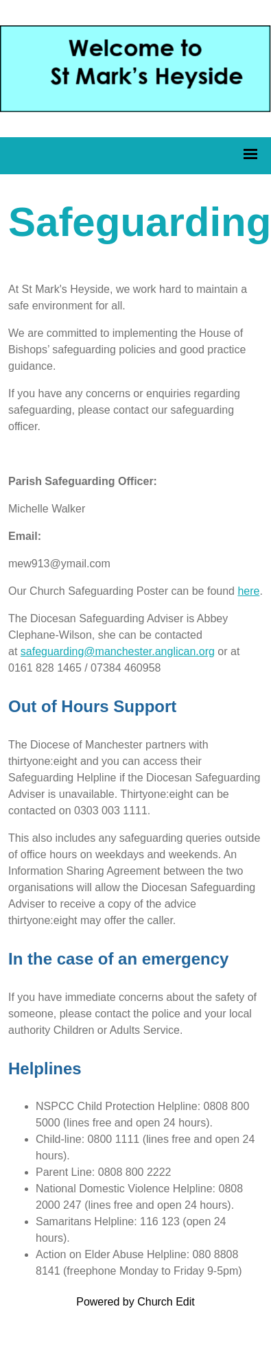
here (248, 591)
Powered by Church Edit (135, 1302)
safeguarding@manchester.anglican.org (118, 651)
